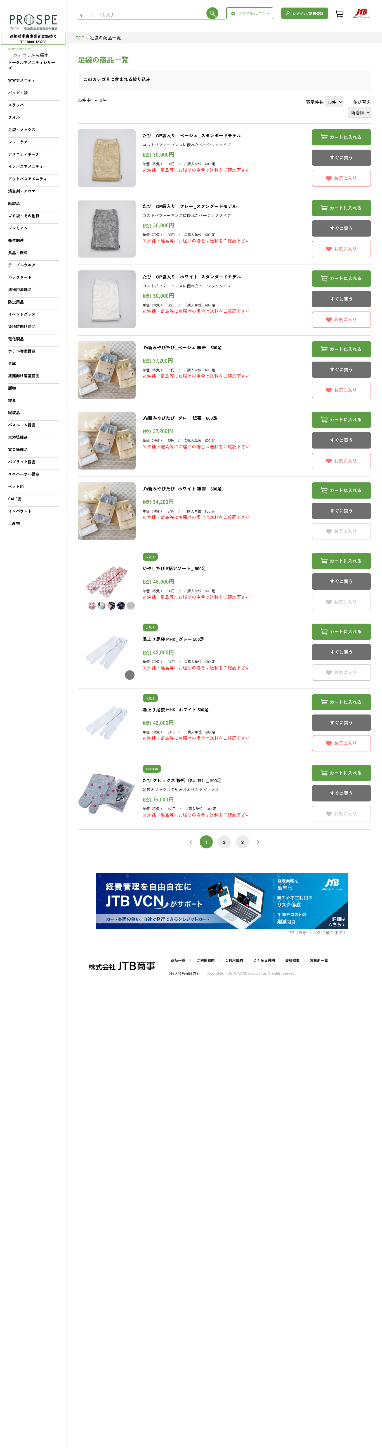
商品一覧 (178, 960)
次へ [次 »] (257, 842)
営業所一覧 (319, 960)
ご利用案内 (206, 960)
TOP (80, 37)
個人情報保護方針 (185, 973)
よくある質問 (264, 960)
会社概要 (292, 960)
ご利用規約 (234, 960)
